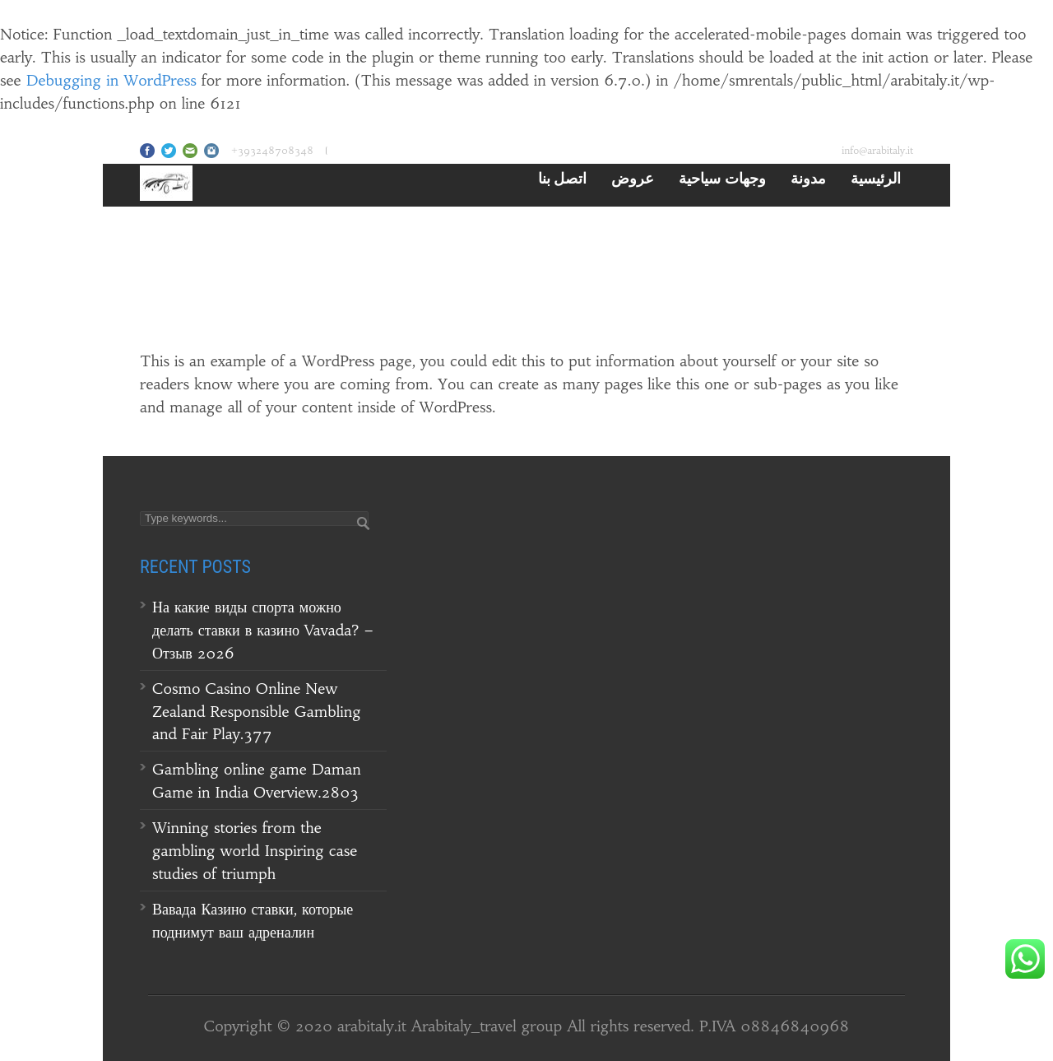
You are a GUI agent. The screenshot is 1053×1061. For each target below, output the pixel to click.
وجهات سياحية (722, 178)
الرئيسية (876, 178)
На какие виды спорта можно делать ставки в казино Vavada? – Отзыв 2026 (262, 630)
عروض (632, 178)
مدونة (808, 178)
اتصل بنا (562, 178)
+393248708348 (272, 150)
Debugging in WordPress (111, 80)
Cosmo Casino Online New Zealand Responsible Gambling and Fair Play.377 (256, 711)
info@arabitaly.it (877, 150)
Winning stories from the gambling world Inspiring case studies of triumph (254, 850)
